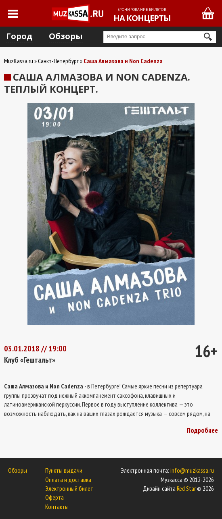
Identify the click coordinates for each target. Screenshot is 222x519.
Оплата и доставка (68, 479)
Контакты (57, 506)
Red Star (186, 488)
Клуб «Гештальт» (29, 360)
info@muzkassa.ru (192, 470)
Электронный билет (69, 488)
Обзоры (66, 36)
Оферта (54, 497)
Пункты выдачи (63, 470)
